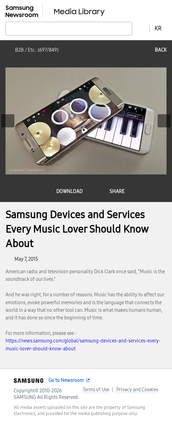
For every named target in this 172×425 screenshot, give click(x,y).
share (117, 191)
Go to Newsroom (66, 380)
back (161, 50)
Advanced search (140, 28)
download (69, 191)
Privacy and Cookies (137, 390)
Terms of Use (96, 390)
